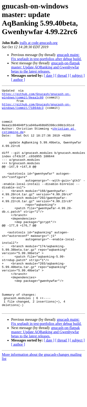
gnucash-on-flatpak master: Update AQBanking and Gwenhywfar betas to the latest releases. (45, 67)
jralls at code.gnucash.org (38, 43)
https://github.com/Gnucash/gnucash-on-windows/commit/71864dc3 (36, 110)
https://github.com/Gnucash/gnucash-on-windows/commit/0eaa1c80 (36, 97)
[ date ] (49, 75)
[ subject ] (77, 75)
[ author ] (18, 80)
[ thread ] (62, 75)
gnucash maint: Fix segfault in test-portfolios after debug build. (46, 57)
